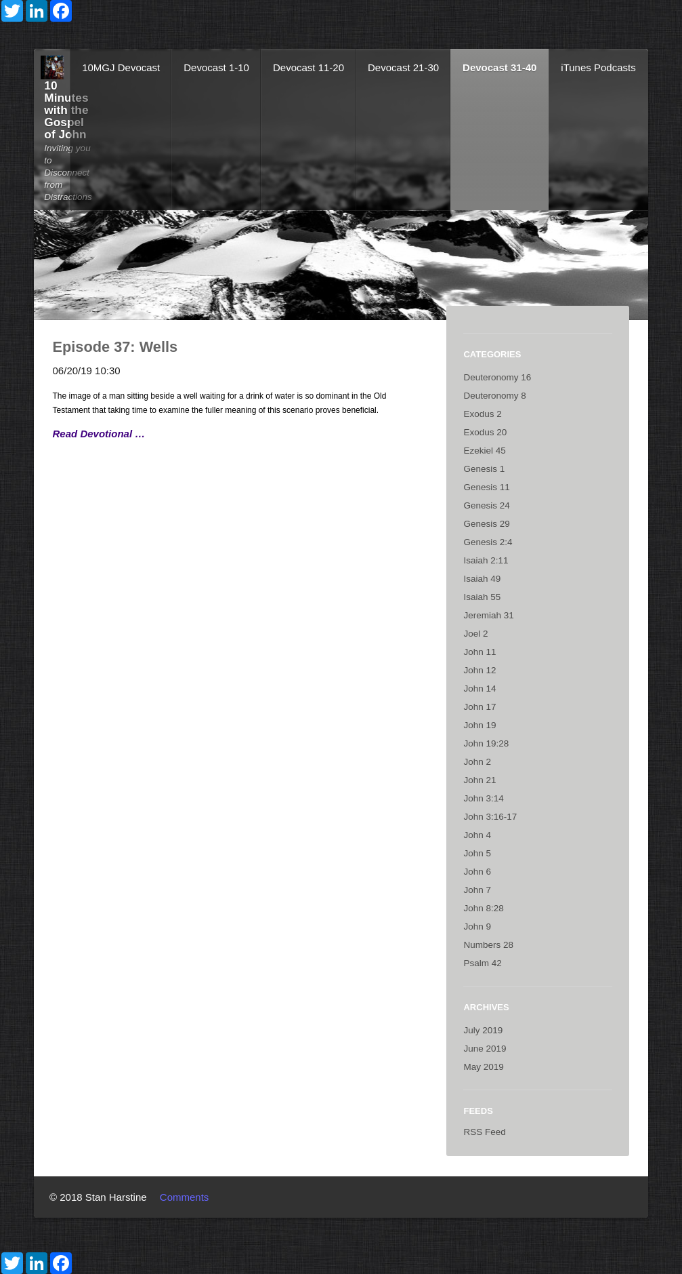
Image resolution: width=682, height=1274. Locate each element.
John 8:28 (483, 908)
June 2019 (484, 1048)
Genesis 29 (486, 524)
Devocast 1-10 (216, 67)
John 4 (477, 835)
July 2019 (483, 1030)
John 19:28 (486, 743)
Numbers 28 (488, 945)
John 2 (477, 762)
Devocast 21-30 (403, 67)
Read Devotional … (99, 433)
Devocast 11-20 (308, 67)
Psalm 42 (482, 963)
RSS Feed (484, 1132)
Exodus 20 (485, 432)
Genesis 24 (486, 505)
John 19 (479, 725)
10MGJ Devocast (121, 67)
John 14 (479, 688)
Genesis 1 (484, 469)
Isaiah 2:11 (485, 560)
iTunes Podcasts (598, 67)
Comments (184, 1197)
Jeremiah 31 (488, 615)
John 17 (479, 707)
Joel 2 (475, 634)
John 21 (479, 780)
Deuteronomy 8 (494, 396)
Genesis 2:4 (487, 542)
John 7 (477, 890)
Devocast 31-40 (499, 67)
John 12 (479, 670)
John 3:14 (483, 798)
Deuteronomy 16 (497, 377)
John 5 (477, 853)
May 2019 (483, 1067)
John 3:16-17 (490, 817)
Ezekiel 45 (484, 450)
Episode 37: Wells (115, 346)
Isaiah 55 (481, 597)
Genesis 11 (486, 487)
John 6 (477, 872)
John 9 (477, 926)
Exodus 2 (482, 414)
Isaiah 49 (481, 579)
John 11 (479, 652)
